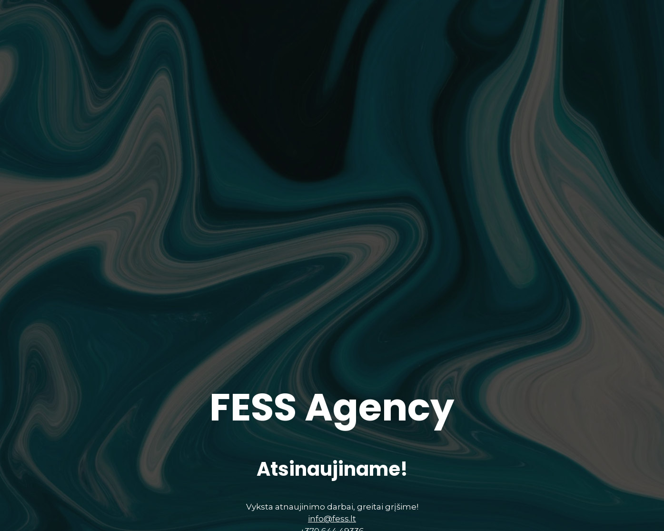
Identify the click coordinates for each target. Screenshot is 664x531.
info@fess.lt (332, 522)
